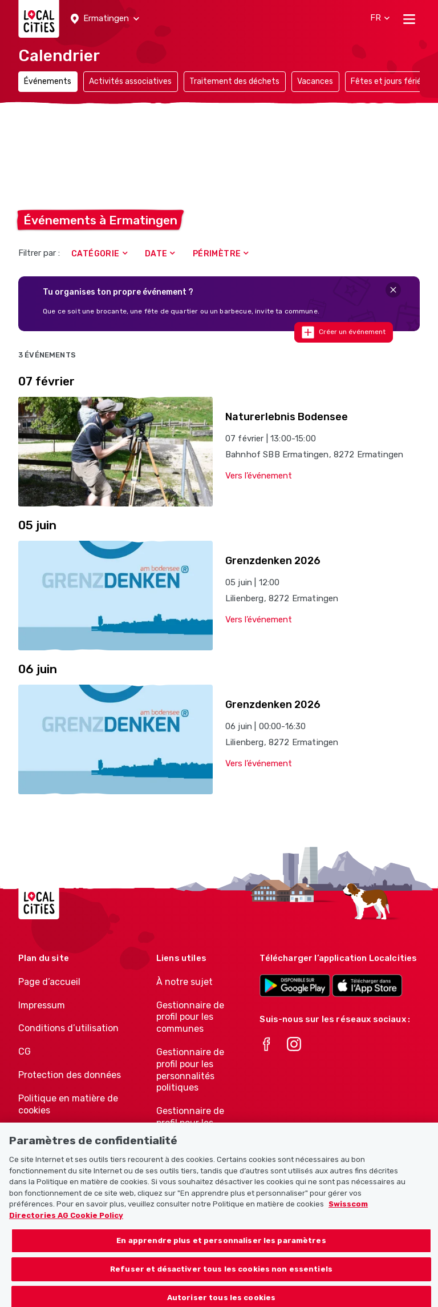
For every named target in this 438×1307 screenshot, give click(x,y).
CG (24, 1051)
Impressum (41, 1005)
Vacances (315, 81)
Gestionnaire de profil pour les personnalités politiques (190, 1070)
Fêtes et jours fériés (388, 81)
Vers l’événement (258, 475)
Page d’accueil (49, 981)
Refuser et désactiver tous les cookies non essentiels (221, 1274)
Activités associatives (130, 81)
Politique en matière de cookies (68, 1104)
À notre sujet (184, 981)
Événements (47, 81)
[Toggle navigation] (409, 19)
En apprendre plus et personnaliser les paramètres (221, 1246)
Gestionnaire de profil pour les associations (190, 1122)
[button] (105, 19)
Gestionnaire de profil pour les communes (190, 1017)
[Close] (393, 289)
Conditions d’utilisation (68, 1028)
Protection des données (69, 1074)
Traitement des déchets (234, 81)
